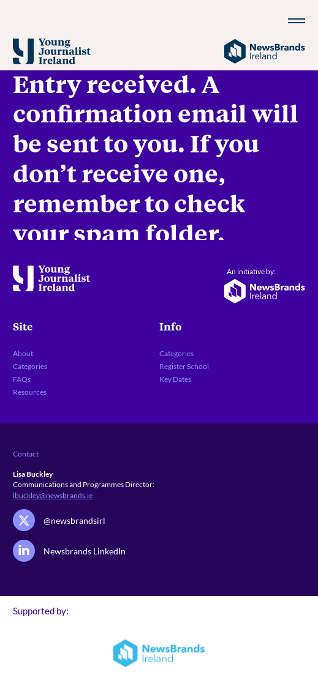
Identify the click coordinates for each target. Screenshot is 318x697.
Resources (30, 391)
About (23, 353)
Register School (184, 366)
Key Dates (175, 379)
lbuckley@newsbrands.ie (53, 495)
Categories (30, 366)
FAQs (22, 379)
